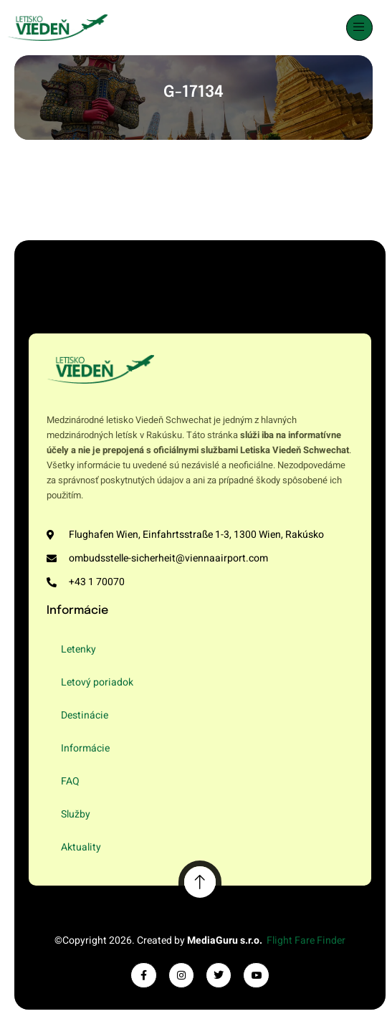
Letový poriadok (97, 682)
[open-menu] (359, 27)
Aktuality (81, 847)
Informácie (85, 748)
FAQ (70, 781)
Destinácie (84, 715)
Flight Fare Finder (306, 940)
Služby (75, 814)
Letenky (78, 649)
